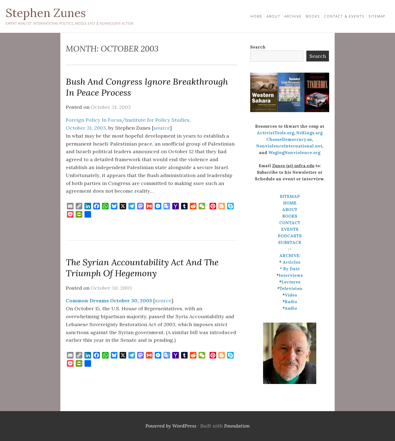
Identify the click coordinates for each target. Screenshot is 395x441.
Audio (290, 308)
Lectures (290, 281)
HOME (256, 16)
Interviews (291, 275)
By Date (291, 268)
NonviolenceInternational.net (289, 146)
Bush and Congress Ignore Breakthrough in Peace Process (147, 87)
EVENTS (289, 229)
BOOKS (289, 216)
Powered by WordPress (170, 426)
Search (258, 47)
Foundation (237, 426)
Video (291, 295)
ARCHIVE (289, 255)
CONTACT (289, 222)
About (273, 16)
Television (291, 288)
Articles (291, 262)
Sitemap (376, 16)
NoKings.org (309, 132)
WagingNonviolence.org (294, 152)
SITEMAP (290, 196)
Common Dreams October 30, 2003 (109, 300)
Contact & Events (344, 16)
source (162, 128)
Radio (291, 301)
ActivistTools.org (275, 132)
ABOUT (289, 209)
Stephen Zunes (45, 12)
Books (313, 16)
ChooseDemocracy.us (289, 139)
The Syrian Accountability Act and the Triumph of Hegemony (142, 268)
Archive (293, 16)
